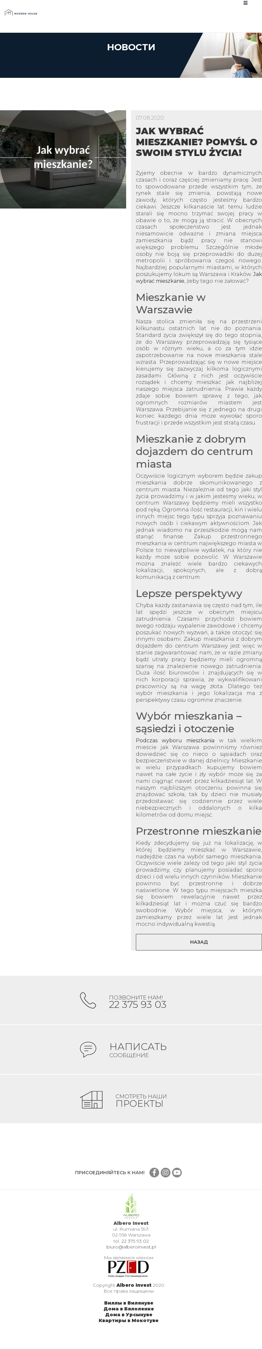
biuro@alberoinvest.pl (131, 1256)
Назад (199, 942)
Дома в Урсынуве (128, 1324)
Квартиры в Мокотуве (128, 1330)
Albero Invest (133, 1294)
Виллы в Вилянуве (128, 1312)
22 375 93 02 (135, 1250)
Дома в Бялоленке (129, 1318)
